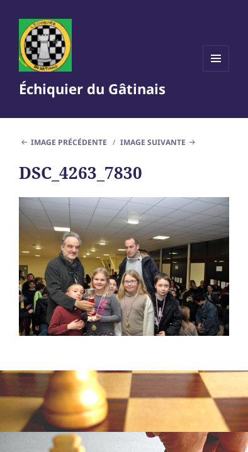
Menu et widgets (216, 71)
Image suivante (153, 142)
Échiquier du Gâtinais (92, 88)
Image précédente (69, 142)
